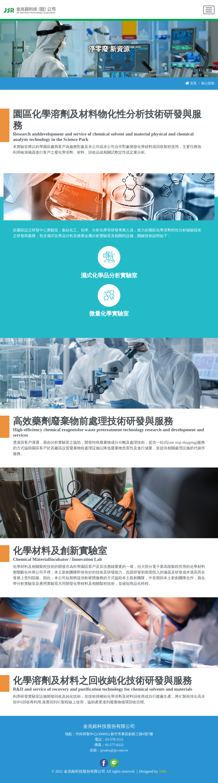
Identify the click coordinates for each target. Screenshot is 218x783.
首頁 (191, 83)
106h (162, 771)
